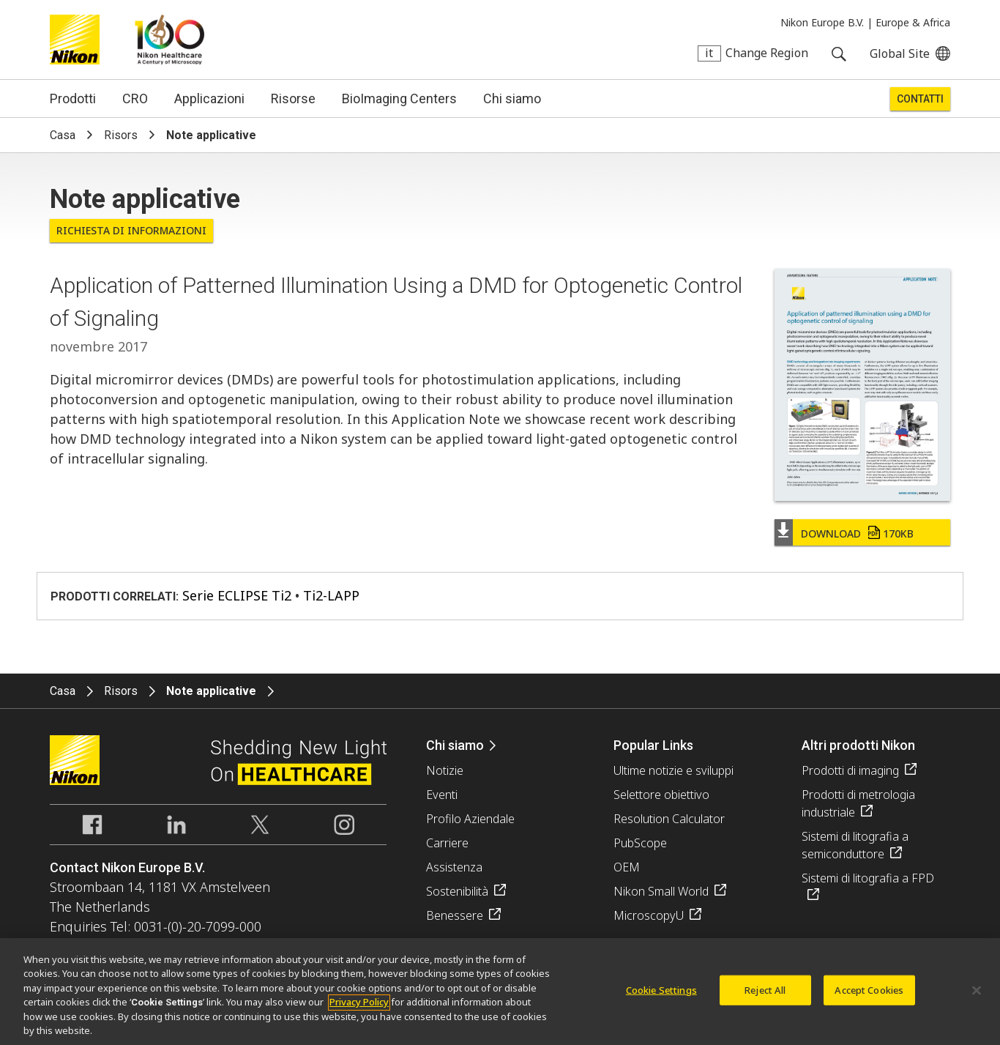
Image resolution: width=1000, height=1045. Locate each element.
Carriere (447, 843)
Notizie (444, 770)
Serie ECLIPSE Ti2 (236, 595)
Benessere (454, 915)
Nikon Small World (661, 891)
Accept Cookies (869, 994)
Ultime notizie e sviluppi (673, 770)
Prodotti (73, 98)
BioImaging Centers (399, 98)
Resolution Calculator (669, 819)
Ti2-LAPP (331, 595)
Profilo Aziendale (470, 819)
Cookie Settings (661, 994)
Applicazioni (209, 98)
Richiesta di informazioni (131, 230)
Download (857, 533)
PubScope (640, 843)
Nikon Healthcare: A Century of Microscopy (169, 39)
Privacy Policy (359, 1007)
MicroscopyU (648, 915)
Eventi (442, 794)
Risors (121, 135)
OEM (626, 867)
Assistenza (454, 867)
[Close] (976, 995)
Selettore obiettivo (661, 794)
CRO (135, 98)
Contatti (920, 99)
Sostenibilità (457, 891)
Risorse (293, 98)
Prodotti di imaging (850, 770)
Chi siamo (512, 98)
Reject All (765, 994)
